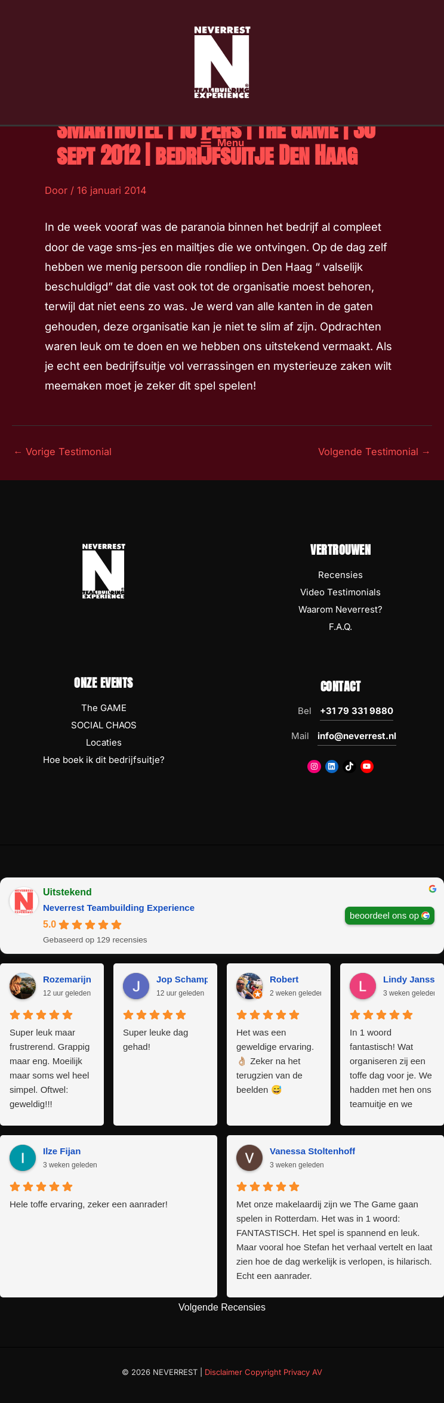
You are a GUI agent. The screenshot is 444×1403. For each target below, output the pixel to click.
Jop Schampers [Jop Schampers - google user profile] (189, 979)
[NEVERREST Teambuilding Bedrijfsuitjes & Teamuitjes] (222, 61)
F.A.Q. (340, 626)
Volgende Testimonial (374, 452)
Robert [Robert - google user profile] (284, 979)
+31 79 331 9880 (356, 710)
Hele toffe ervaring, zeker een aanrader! (89, 1204)
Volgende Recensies (222, 1307)
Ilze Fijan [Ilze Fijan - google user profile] (62, 1151)
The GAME (104, 707)
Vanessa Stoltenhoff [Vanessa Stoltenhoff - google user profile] (312, 1151)
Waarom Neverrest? (340, 609)
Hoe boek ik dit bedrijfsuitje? (104, 759)
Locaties (104, 742)
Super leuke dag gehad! (155, 1039)
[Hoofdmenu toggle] (221, 142)
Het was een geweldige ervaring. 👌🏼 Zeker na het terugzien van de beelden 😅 (275, 1061)
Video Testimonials (340, 592)
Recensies (340, 574)
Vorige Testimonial (62, 452)
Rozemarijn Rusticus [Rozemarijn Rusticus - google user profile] (87, 979)
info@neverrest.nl (356, 735)
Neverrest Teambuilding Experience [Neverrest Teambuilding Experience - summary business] (119, 908)
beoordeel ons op (384, 915)
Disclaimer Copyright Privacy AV (263, 1372)
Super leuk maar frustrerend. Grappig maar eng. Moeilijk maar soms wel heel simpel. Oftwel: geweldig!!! (50, 1068)
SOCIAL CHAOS (104, 725)
